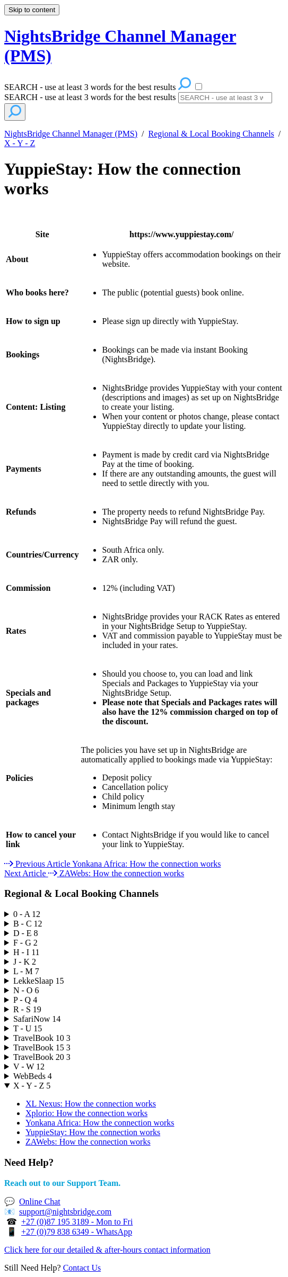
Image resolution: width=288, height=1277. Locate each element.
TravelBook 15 (42, 1047)
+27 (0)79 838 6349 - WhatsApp (76, 1231)
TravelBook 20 (42, 1057)
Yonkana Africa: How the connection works (99, 1122)
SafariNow (36, 1018)
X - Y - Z (19, 143)
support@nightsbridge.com (65, 1211)
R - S (27, 1009)
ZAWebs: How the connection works (88, 1141)
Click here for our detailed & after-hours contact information (107, 1249)
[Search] (225, 97)
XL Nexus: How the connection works (90, 1103)
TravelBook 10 (42, 1037)
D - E (25, 933)
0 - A (26, 914)
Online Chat (39, 1201)
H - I (26, 952)
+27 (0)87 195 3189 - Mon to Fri (77, 1221)
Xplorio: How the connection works (86, 1113)
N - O (26, 990)
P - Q (25, 999)
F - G (25, 942)
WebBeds (32, 1076)
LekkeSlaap (38, 980)
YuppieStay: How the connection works (122, 178)
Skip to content (31, 10)
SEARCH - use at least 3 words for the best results (90, 97)
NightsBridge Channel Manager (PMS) (70, 133)
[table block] (144, 534)
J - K (24, 961)
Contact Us (82, 1267)
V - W (29, 1066)
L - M (26, 971)
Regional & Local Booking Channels (211, 133)
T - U (27, 1028)
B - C (27, 923)
